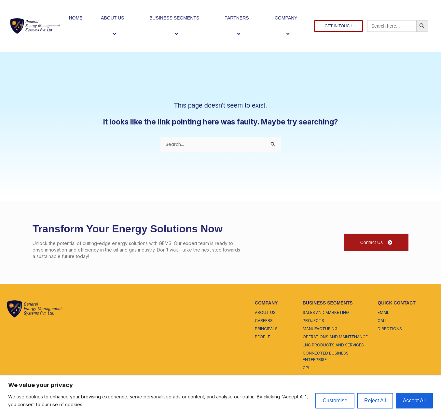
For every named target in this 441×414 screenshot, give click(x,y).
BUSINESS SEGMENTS (177, 26)
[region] (220, 394)
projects (313, 321)
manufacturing (320, 329)
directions (390, 329)
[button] (127, 18)
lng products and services (333, 345)
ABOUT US (115, 26)
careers (264, 321)
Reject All (375, 400)
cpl (306, 368)
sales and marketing (326, 313)
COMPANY (289, 26)
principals (266, 329)
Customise (335, 400)
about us (265, 313)
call (383, 321)
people (262, 337)
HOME (75, 17)
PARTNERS (240, 26)
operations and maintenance (335, 337)
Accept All (414, 400)
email (383, 313)
